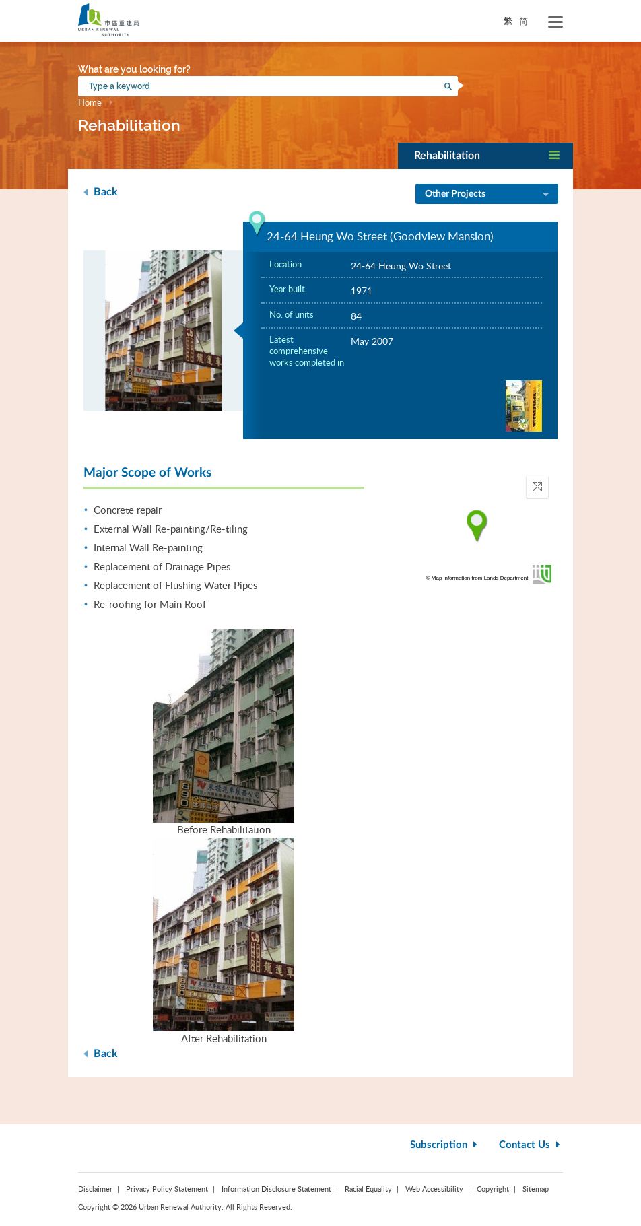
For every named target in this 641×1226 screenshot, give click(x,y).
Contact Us (531, 1145)
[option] (163, 330)
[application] (477, 526)
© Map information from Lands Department (477, 578)
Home (90, 102)
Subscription (445, 1145)
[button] (485, 156)
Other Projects (488, 194)
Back (100, 191)
